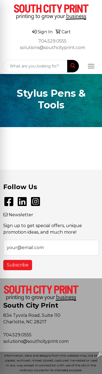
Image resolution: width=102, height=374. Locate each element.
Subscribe (18, 264)
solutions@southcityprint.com (52, 47)
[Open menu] (91, 66)
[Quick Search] (35, 66)
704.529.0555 (52, 41)
